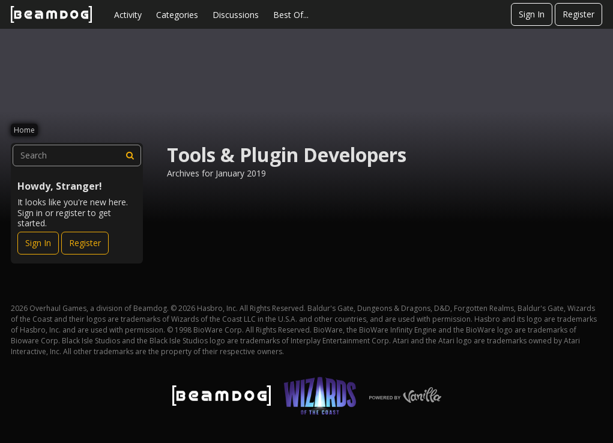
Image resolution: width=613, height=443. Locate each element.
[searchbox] (77, 155)
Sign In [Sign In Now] (38, 243)
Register (578, 14)
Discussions (236, 14)
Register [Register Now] (85, 243)
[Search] (130, 155)
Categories (177, 14)
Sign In (532, 14)
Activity (128, 14)
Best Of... (291, 14)
